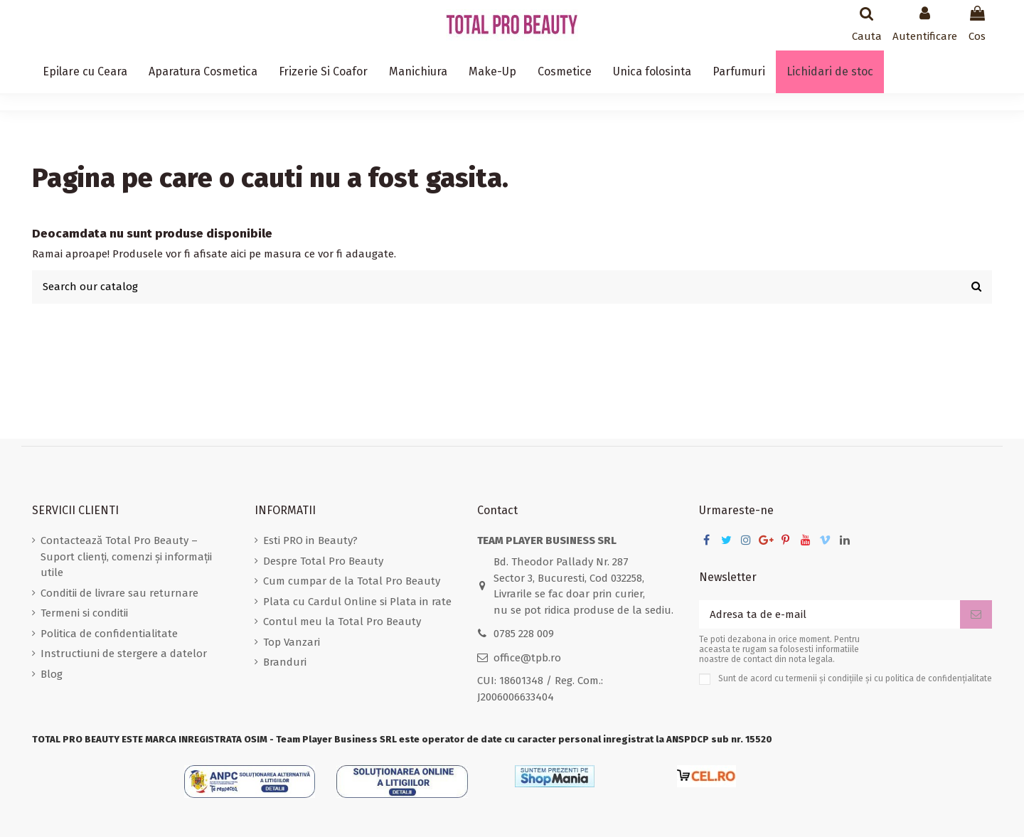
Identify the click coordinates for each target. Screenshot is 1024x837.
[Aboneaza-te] (976, 614)
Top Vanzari (291, 642)
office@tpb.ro (527, 657)
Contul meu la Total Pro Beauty (342, 621)
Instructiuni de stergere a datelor (124, 653)
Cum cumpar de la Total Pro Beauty (351, 581)
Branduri (284, 662)
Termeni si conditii (84, 613)
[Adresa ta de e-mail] (829, 614)
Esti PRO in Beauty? (310, 540)
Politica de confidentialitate (109, 633)
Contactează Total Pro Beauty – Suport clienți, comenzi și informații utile (126, 556)
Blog (52, 674)
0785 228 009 (524, 633)
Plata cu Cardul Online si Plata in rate (357, 601)
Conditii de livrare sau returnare (119, 593)
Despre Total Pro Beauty (323, 561)
